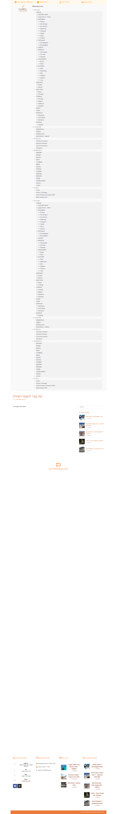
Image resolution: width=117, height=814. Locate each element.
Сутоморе (40, 94)
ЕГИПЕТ (38, 108)
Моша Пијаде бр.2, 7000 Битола (25, 2)
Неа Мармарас (44, 42)
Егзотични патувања (41, 145)
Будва (40, 92)
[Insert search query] (91, 407)
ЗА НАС (36, 188)
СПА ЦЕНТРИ (37, 127)
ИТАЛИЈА (39, 122)
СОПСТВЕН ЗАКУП (43, 14)
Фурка (42, 35)
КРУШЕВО (39, 171)
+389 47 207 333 (43, 2)
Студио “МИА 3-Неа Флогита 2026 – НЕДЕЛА (74, 767)
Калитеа (42, 21)
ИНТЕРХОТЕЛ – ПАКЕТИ (42, 136)
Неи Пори (42, 54)
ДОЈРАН (38, 166)
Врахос (42, 61)
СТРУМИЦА (39, 162)
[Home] (13, 399)
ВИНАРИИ (39, 152)
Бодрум (40, 101)
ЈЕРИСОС (40, 47)
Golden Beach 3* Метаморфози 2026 (94, 416)
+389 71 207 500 (65, 2)
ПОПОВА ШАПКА (40, 181)
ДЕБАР (38, 164)
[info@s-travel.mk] (83, 2)
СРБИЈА (38, 131)
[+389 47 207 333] (38, 2)
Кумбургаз (41, 103)
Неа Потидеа (43, 24)
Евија (41, 68)
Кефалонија (43, 71)
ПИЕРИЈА (41, 49)
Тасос (41, 80)
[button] (67, 6)
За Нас (38, 190)
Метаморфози (44, 45)
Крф (41, 73)
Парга (41, 64)
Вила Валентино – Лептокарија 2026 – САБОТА (97, 785)
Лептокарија (43, 52)
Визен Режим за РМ (41, 197)
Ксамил (40, 85)
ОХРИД (38, 178)
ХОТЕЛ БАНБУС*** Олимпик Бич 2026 (95, 448)
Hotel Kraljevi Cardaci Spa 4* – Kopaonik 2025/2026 (97, 775)
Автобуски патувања (42, 141)
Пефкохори (43, 28)
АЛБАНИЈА (39, 82)
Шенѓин (40, 87)
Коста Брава (41, 117)
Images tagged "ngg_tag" (21, 399)
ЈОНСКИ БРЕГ (42, 59)
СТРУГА (38, 185)
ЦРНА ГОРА (39, 89)
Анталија (40, 99)
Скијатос (42, 78)
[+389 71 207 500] (60, 2)
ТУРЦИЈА (39, 96)
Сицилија (40, 124)
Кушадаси (41, 106)
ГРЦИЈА (38, 12)
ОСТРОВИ (41, 66)
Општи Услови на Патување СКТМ (45, 195)
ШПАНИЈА (39, 113)
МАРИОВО (39, 176)
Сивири (42, 33)
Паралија (42, 57)
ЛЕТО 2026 (37, 10)
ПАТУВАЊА (37, 138)
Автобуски (41, 120)
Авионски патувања (41, 143)
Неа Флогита (43, 26)
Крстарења (39, 148)
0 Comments (89, 418)
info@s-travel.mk (88, 2)
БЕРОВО (38, 155)
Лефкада (42, 75)
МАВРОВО (39, 174)
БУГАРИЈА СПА (40, 134)
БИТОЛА (38, 157)
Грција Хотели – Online (44, 17)
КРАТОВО (38, 169)
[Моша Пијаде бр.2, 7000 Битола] (16, 2)
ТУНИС (38, 110)
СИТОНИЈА (41, 40)
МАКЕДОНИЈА (40, 129)
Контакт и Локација (41, 192)
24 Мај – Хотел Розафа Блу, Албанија (94, 440)
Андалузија (41, 115)
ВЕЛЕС (38, 160)
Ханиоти (42, 38)
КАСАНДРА (41, 19)
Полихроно (43, 31)
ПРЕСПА (38, 183)
